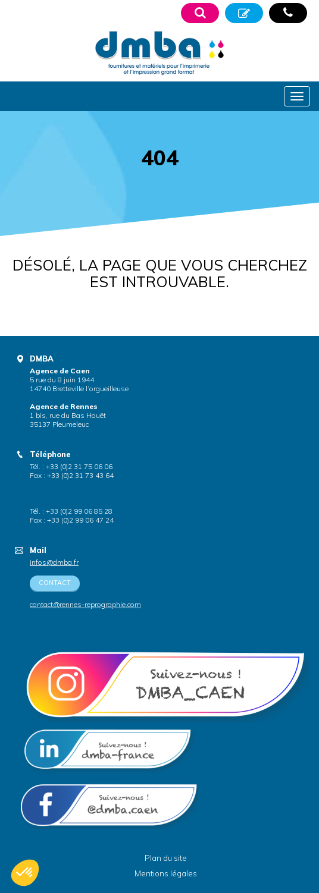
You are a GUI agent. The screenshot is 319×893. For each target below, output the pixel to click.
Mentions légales (166, 873)
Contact (55, 582)
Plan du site (166, 858)
